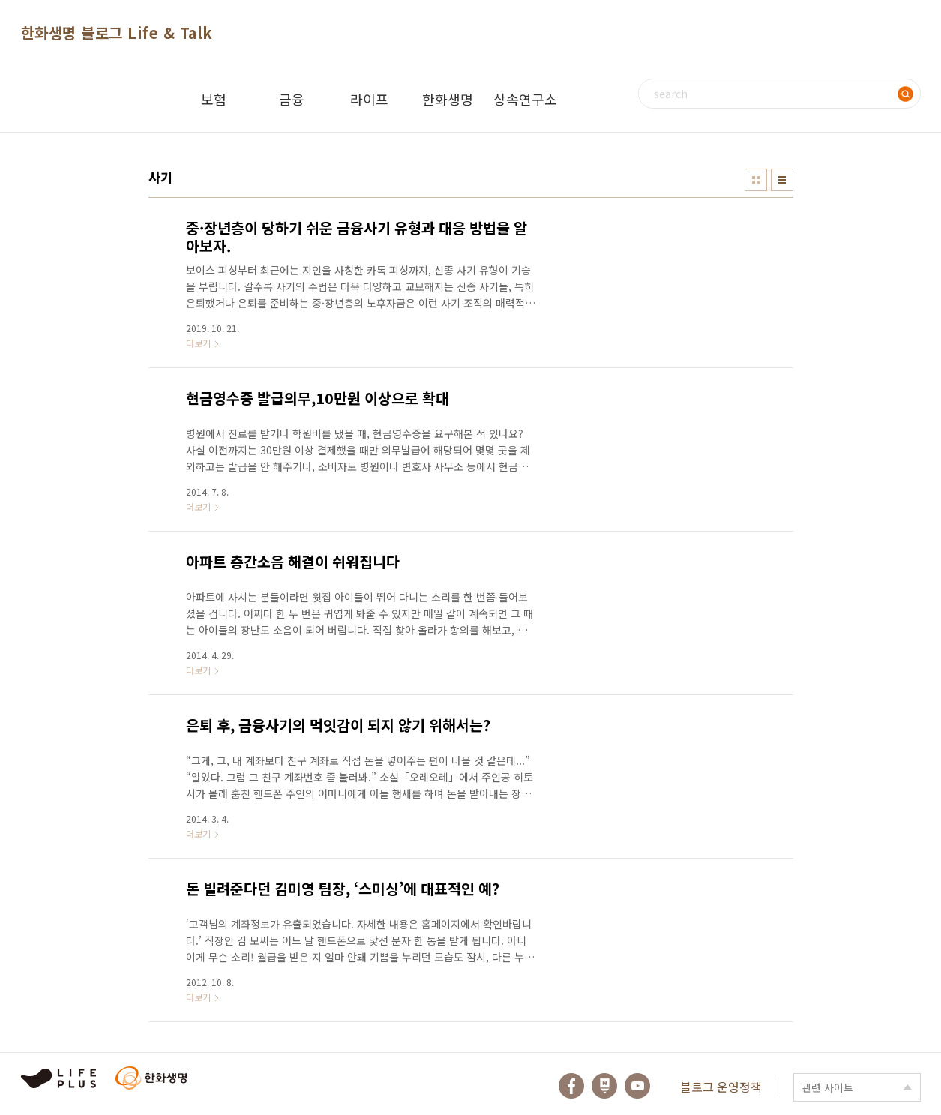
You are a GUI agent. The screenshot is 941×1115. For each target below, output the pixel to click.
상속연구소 (525, 99)
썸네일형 (756, 180)
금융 (291, 99)
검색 (906, 93)
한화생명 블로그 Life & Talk (117, 32)
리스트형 (782, 180)
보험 (213, 99)
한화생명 (447, 99)
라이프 (369, 99)
